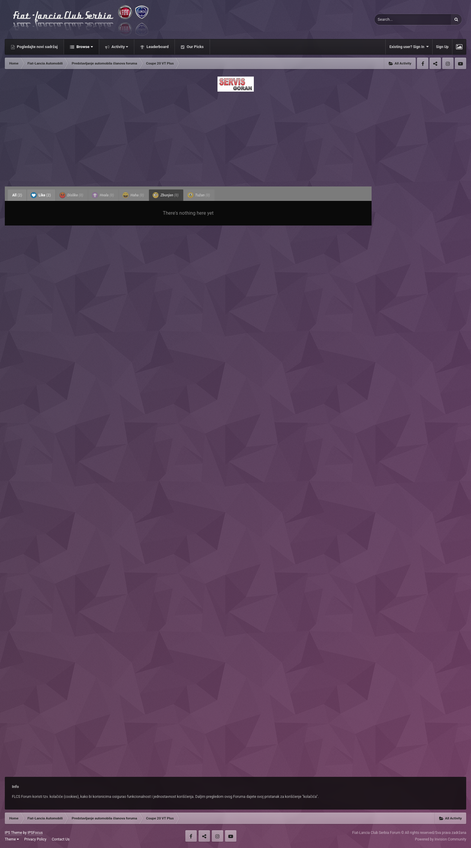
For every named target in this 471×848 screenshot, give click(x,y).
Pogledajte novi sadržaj (37, 46)
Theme (12, 839)
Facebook (422, 63)
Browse (84, 46)
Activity (119, 46)
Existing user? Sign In (408, 46)
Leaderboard (157, 46)
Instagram (448, 63)
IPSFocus (35, 833)
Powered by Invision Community (440, 839)
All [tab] (17, 195)
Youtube (460, 63)
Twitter (435, 63)
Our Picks (195, 46)
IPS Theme (13, 833)
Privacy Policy (35, 839)
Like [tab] (41, 195)
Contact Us (61, 839)
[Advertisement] (235, 137)
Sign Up (442, 47)
